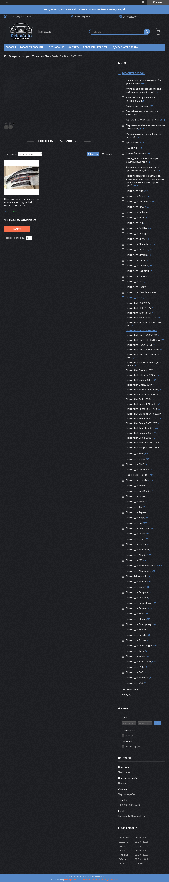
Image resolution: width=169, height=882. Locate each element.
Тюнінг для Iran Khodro (138, 490)
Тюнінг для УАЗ (134, 682)
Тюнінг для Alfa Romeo (138, 201)
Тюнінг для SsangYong (138, 624)
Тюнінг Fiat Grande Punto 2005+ (143, 413)
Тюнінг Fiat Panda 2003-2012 (142, 394)
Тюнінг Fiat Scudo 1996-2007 (142, 418)
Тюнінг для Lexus (135, 533)
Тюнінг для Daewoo (137, 265)
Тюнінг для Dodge (136, 286)
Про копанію (56, 47)
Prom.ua (101, 876)
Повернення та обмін (96, 47)
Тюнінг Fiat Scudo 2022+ (139, 432)
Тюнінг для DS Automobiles (141, 292)
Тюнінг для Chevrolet (138, 244)
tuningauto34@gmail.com (132, 816)
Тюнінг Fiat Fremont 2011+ (140, 370)
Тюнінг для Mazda (136, 554)
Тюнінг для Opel (135, 586)
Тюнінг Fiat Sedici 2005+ (139, 437)
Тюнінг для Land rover (138, 528)
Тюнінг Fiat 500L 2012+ (138, 307)
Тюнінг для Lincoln (136, 544)
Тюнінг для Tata (135, 650)
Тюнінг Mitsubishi (136, 576)
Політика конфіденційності (105, 879)
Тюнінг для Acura (135, 196)
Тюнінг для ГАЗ (134, 666)
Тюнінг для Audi (135, 190)
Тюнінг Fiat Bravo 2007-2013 (141, 330)
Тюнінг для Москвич (137, 677)
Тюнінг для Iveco (135, 501)
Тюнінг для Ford (135, 453)
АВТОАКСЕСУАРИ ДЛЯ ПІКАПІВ (143, 119)
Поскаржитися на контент (77, 879)
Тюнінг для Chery (135, 238)
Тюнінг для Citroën (136, 254)
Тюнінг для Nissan (136, 581)
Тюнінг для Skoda (136, 618)
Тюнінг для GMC (135, 464)
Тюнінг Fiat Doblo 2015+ (139, 344)
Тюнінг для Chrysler (137, 249)
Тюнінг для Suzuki (136, 634)
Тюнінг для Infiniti (136, 485)
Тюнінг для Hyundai (137, 480)
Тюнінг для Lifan (135, 538)
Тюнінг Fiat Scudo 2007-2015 (141, 423)
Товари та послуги (31, 47)
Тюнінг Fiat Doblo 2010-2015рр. (143, 339)
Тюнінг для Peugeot (137, 592)
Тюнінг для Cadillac (136, 228)
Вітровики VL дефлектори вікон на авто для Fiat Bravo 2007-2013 (21, 202)
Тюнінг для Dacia (135, 260)
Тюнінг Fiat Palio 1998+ (138, 399)
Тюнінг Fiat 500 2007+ (138, 303)
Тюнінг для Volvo (135, 656)
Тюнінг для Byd (134, 222)
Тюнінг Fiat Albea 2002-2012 (141, 317)
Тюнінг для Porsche (137, 597)
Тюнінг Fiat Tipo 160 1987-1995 (143, 442)
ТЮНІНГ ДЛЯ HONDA (137, 474)
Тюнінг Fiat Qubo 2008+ (139, 379)
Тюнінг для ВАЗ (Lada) (138, 661)
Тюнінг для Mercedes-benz (141, 565)
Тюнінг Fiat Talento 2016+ (140, 428)
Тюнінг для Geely (135, 458)
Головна (11, 47)
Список (108, 154)
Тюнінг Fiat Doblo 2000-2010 (141, 335)
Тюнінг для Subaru (136, 629)
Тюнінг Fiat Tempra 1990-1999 (142, 447)
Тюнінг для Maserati (137, 549)
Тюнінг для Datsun (136, 276)
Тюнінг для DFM (135, 281)
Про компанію (130, 689)
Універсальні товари (137, 105)
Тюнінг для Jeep (135, 517)
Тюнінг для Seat (135, 613)
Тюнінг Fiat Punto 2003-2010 (142, 408)
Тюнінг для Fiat (40, 56)
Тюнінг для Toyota (136, 640)
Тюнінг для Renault (136, 608)
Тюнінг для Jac (134, 506)
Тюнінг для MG (134, 560)
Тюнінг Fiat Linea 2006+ (139, 384)
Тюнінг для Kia (134, 522)
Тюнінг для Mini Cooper (139, 570)
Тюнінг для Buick (135, 217)
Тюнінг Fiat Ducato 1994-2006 (142, 349)
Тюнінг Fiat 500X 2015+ (138, 312)
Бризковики (132, 142)
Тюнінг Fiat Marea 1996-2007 (142, 389)
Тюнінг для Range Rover (139, 602)
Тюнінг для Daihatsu (137, 270)
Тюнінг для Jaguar (136, 512)
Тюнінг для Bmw (135, 206)
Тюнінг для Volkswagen (139, 645)
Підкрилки (132, 147)
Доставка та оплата (125, 47)
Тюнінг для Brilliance (137, 212)
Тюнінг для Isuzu (135, 496)
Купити (17, 228)
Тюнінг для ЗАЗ (134, 672)
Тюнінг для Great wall (138, 469)
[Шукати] (147, 32)
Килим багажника (136, 153)
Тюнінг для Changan (137, 233)
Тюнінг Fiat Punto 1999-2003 (142, 403)
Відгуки (126, 695)
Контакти (73, 47)
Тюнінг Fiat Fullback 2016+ (140, 375)
